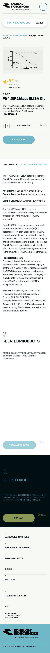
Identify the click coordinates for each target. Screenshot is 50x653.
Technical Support (15, 596)
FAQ (7, 607)
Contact (18, 522)
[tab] (10, 165)
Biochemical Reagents (17, 548)
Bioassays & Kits (18, 36)
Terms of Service (13, 615)
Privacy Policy (11, 613)
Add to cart (18, 140)
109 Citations (14, 87)
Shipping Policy (12, 617)
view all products (19, 449)
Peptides (10, 580)
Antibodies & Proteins (17, 537)
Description (10, 165)
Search (39, 23)
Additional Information (34, 165)
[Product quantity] (7, 126)
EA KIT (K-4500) (23, 125)
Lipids (8, 569)
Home (5, 36)
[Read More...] (10, 114)
